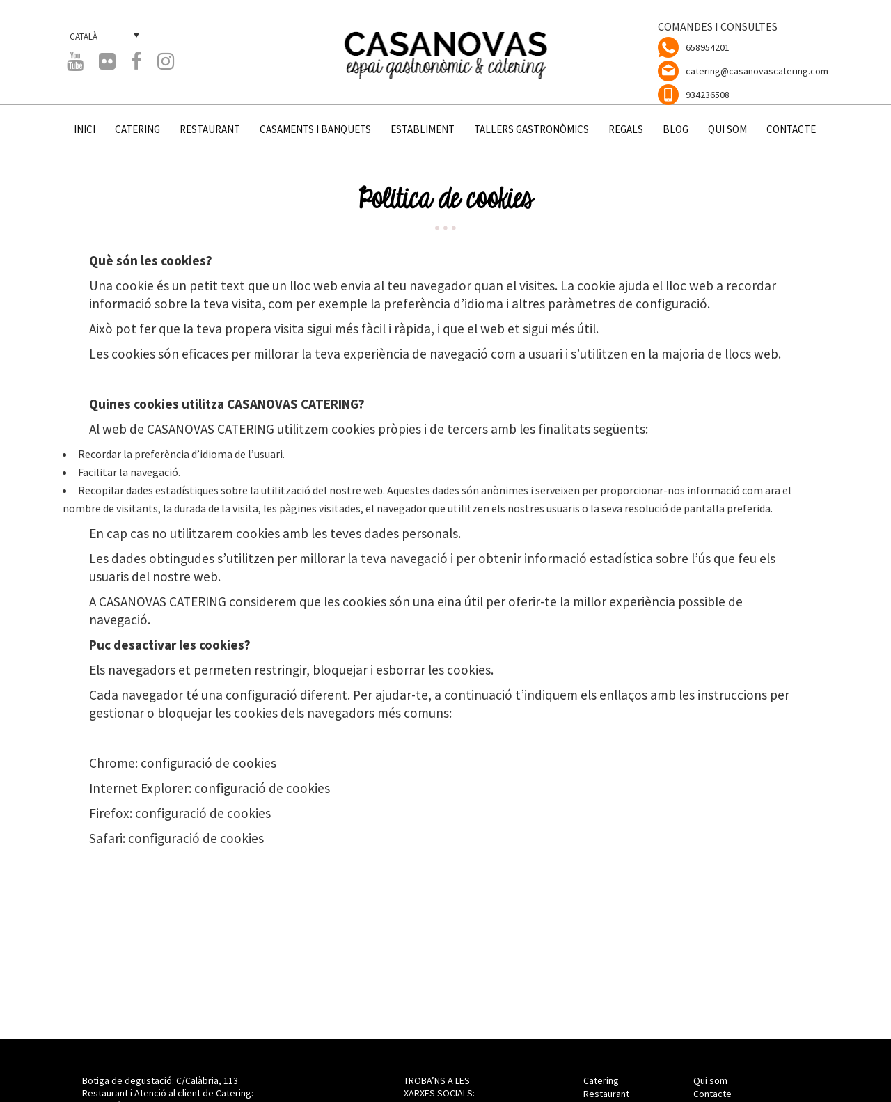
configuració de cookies (208, 763)
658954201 (708, 47)
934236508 (708, 94)
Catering (601, 1080)
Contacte (712, 1093)
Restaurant (606, 1093)
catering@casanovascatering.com (757, 71)
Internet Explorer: (141, 788)
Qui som (710, 1080)
